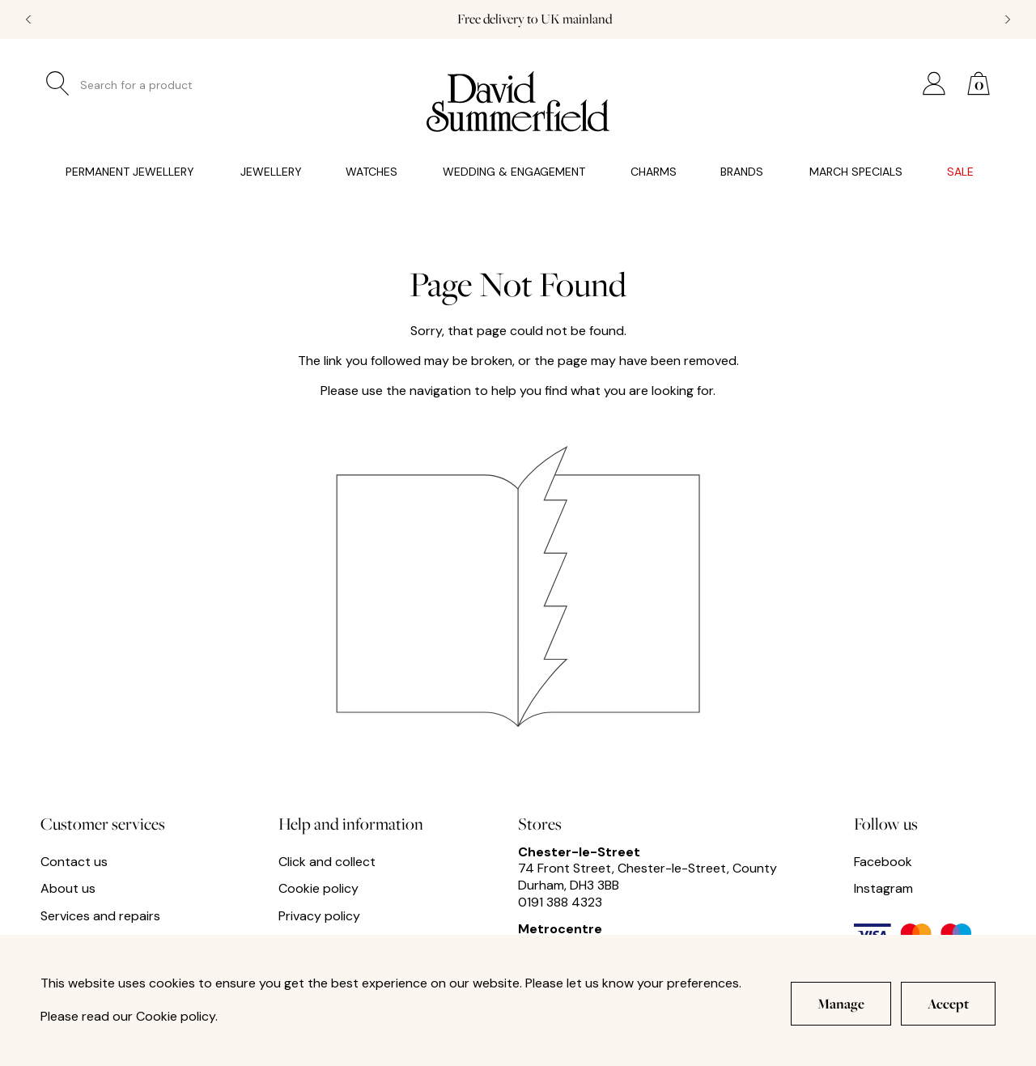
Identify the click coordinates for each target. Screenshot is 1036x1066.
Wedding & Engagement (514, 172)
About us (68, 889)
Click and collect (327, 862)
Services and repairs (100, 916)
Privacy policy (319, 916)
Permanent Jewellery (130, 172)
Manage (840, 1003)
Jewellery (271, 172)
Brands (741, 172)
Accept (948, 1003)
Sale (960, 172)
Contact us (74, 862)
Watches (371, 172)
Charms (654, 172)
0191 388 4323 (560, 902)
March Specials (855, 172)
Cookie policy (318, 889)
